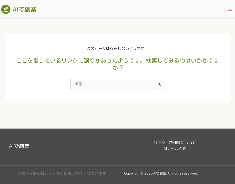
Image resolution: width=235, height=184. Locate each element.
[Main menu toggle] (229, 9)
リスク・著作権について (175, 142)
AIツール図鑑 (175, 148)
